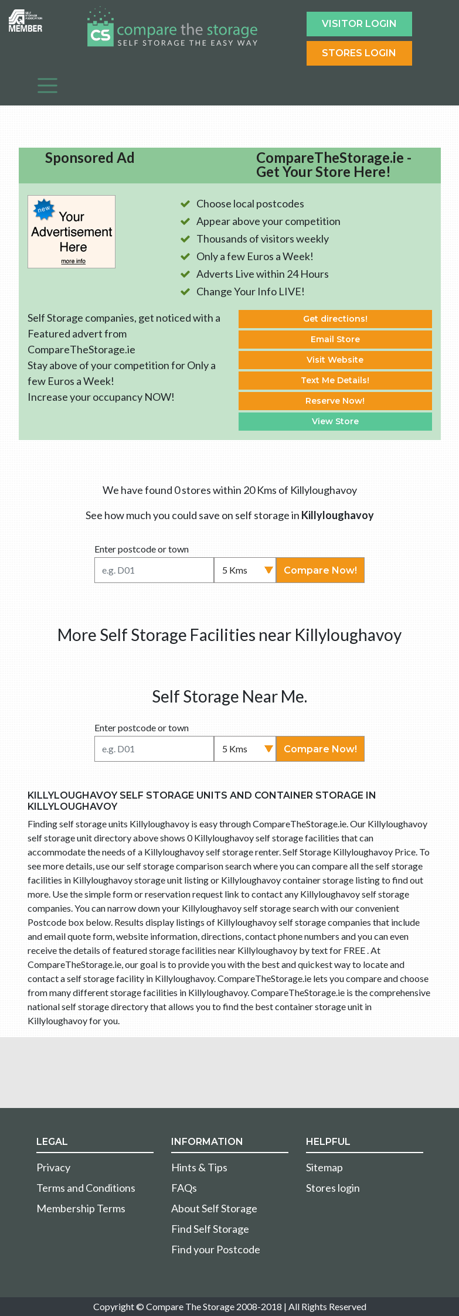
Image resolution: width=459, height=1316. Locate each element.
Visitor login (359, 23)
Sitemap (324, 1167)
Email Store (335, 339)
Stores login (333, 1187)
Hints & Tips (199, 1167)
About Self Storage (214, 1208)
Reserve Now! (335, 401)
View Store (335, 421)
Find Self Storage (210, 1228)
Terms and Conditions (85, 1187)
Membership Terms (80, 1208)
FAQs (184, 1187)
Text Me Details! (335, 380)
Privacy (53, 1167)
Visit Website (335, 359)
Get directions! (335, 318)
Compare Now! (320, 570)
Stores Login (359, 53)
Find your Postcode (215, 1249)
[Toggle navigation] (47, 85)
